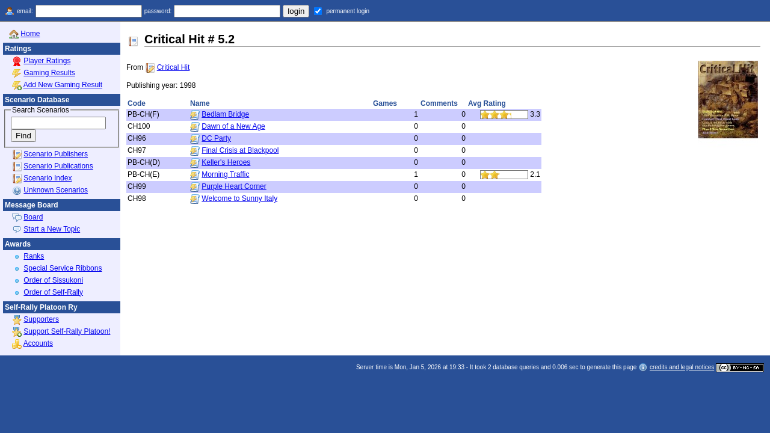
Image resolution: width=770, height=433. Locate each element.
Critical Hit (173, 67)
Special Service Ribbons (62, 268)
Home (30, 33)
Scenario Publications (58, 166)
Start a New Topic (51, 229)
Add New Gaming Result (62, 85)
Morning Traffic (225, 174)
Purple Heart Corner (234, 186)
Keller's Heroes (226, 162)
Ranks (33, 256)
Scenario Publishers (55, 154)
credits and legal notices (682, 367)
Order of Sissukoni (53, 280)
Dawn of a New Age (233, 126)
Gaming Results (49, 73)
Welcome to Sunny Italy (239, 198)
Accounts (38, 343)
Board (33, 217)
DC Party (216, 138)
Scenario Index (47, 178)
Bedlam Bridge (225, 114)
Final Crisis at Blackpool (240, 150)
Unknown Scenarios (55, 190)
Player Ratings (46, 61)
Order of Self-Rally (53, 292)
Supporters (41, 319)
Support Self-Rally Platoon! (66, 331)
